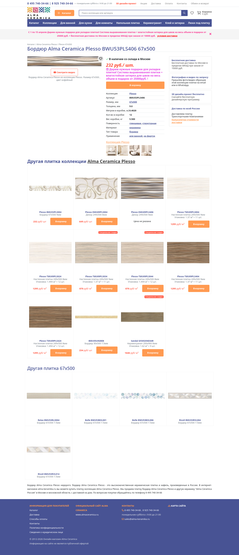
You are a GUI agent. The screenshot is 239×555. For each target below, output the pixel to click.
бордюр (133, 131)
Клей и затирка (174, 23)
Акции (143, 3)
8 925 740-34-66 (62, 3)
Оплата (169, 3)
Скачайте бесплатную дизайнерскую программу (188, 97)
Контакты (182, 3)
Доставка (156, 3)
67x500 (133, 101)
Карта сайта (177, 505)
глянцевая (135, 123)
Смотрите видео (64, 72)
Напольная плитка (128, 23)
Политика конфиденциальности (47, 527)
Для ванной (67, 23)
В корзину (135, 85)
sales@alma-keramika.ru (137, 519)
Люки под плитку (199, 23)
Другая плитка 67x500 (51, 368)
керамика (135, 127)
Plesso (132, 93)
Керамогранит (152, 23)
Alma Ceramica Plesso (111, 161)
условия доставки (167, 35)
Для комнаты (104, 23)
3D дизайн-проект (126, 3)
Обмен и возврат (200, 3)
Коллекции (50, 23)
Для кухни (85, 23)
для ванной (136, 136)
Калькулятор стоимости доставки (185, 121)
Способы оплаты (38, 519)
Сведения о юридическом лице (46, 532)
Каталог (64, 13)
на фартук (149, 136)
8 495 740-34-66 (38, 3)
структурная (149, 123)
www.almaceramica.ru (87, 514)
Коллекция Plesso (117, 142)
